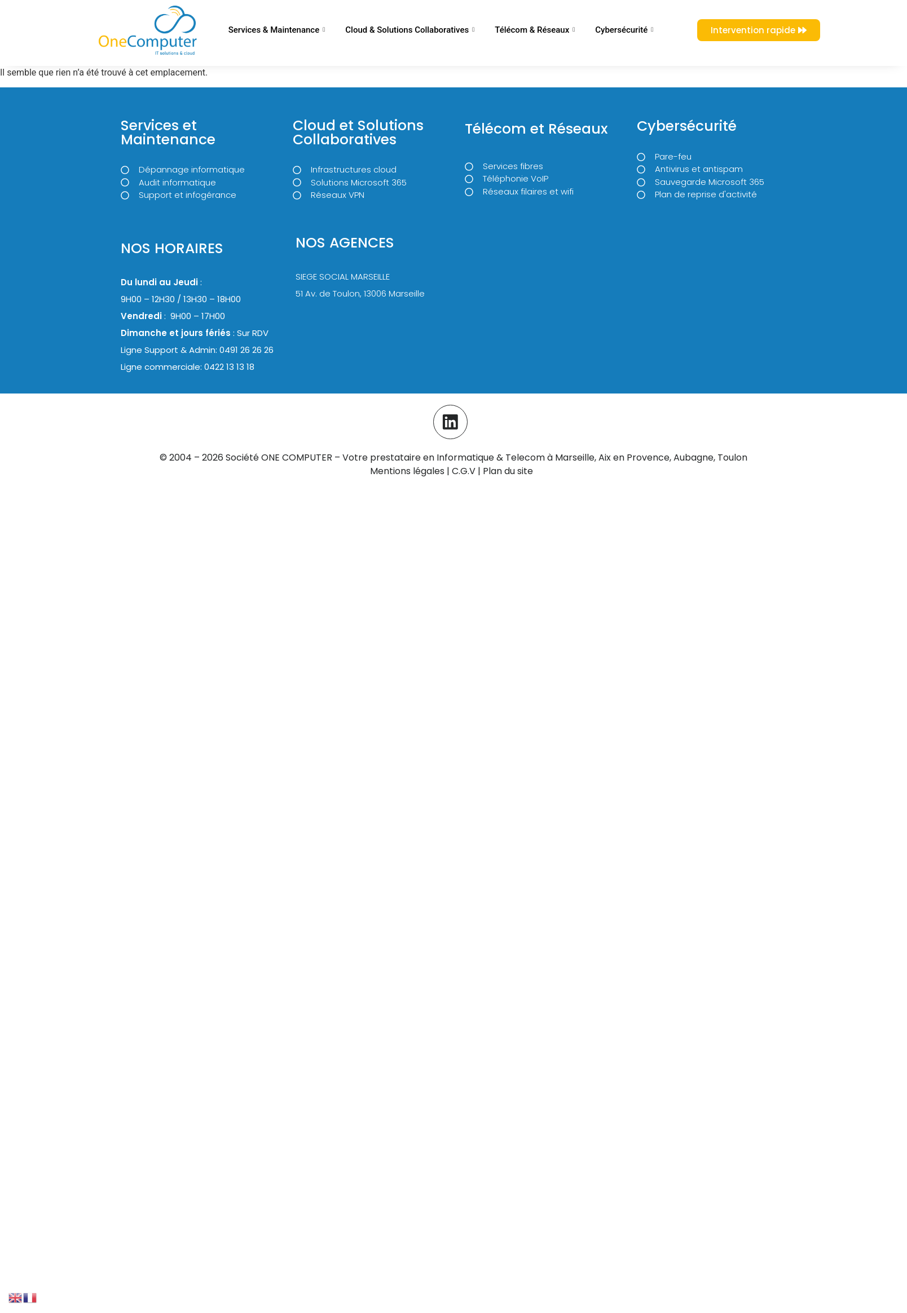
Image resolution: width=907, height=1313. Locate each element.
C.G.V (465, 470)
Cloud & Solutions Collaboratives (409, 30)
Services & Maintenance (276, 30)
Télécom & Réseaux (535, 30)
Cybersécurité (624, 30)
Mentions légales (407, 470)
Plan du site (508, 470)
